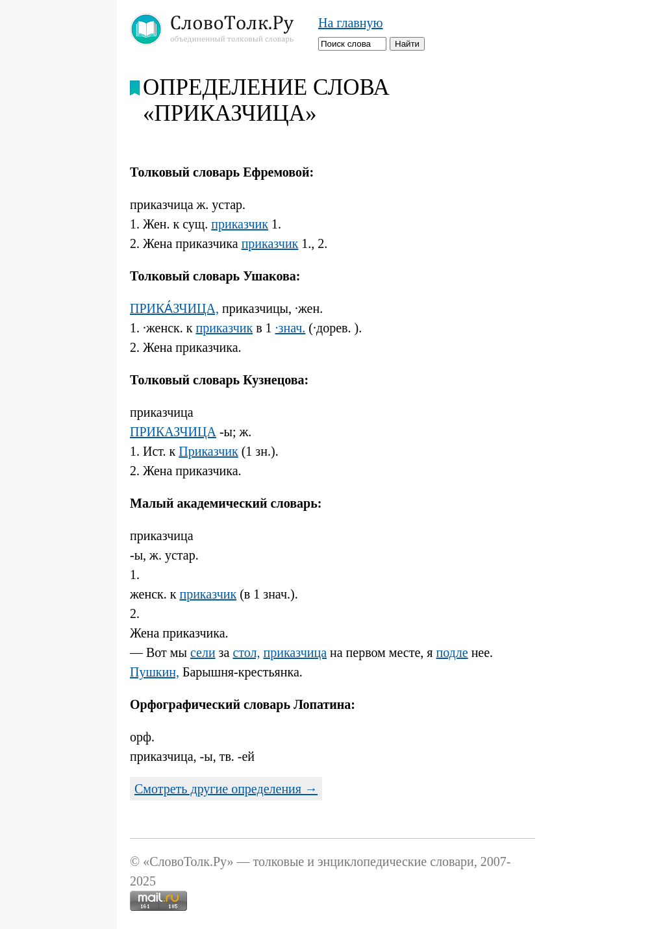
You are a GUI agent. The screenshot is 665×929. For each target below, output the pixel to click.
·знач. (290, 328)
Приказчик (208, 451)
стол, (246, 652)
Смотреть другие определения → (226, 789)
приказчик (239, 224)
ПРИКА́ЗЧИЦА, (174, 308)
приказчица (295, 652)
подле (452, 652)
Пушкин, (154, 672)
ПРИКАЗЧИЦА (173, 432)
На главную (350, 23)
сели (203, 652)
